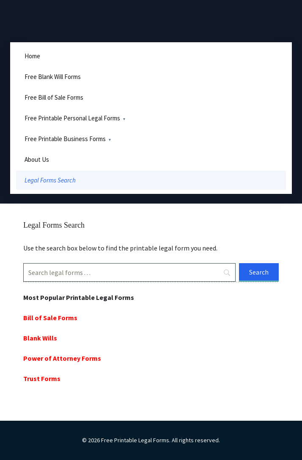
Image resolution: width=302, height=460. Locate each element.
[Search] (129, 272)
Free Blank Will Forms (53, 77)
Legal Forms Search (50, 180)
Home (32, 56)
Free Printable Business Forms (65, 139)
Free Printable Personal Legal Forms (72, 118)
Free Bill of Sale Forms (54, 97)
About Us (37, 159)
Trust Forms (41, 378)
